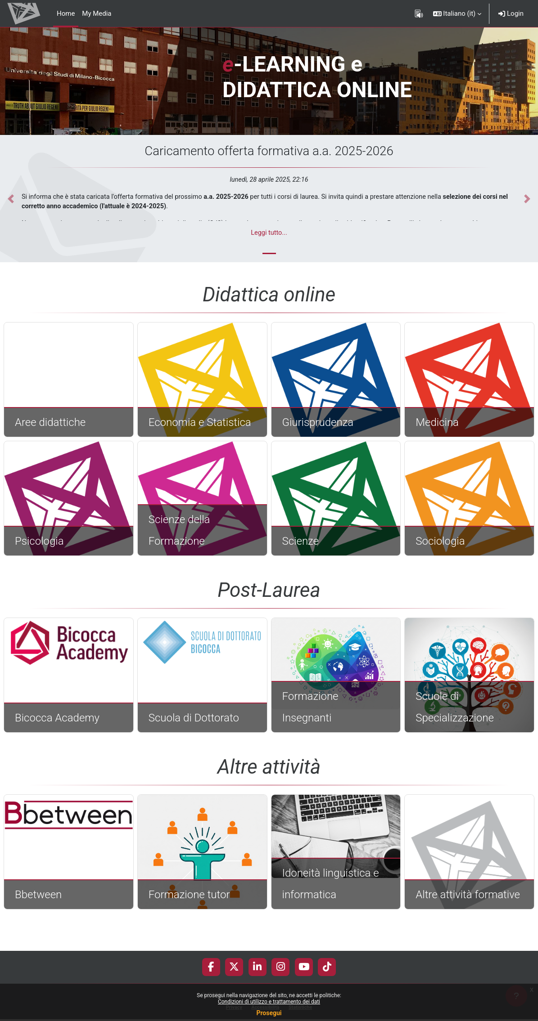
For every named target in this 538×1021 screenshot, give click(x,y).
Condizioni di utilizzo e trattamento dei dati (269, 1002)
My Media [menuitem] (96, 13)
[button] (457, 13)
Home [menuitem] (66, 13)
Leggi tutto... (269, 233)
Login (511, 13)
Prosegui (268, 1013)
